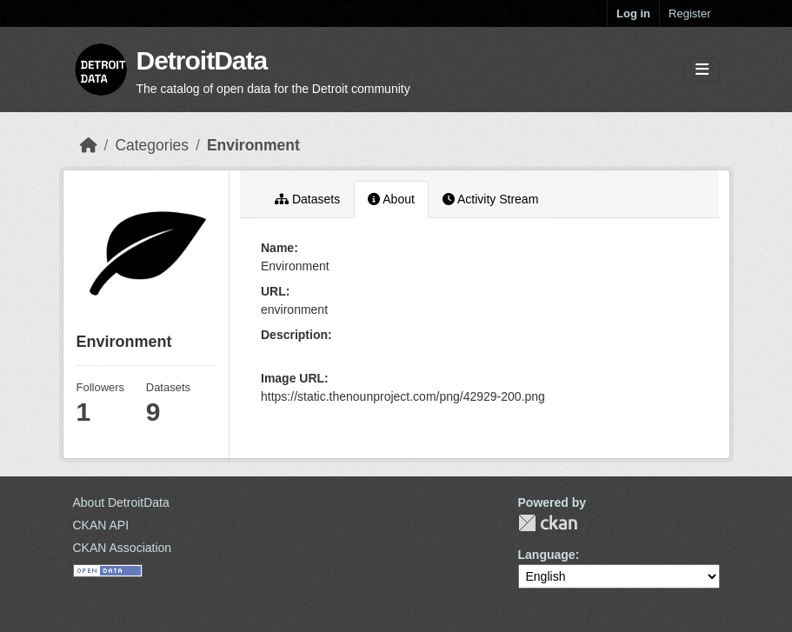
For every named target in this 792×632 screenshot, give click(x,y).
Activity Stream (490, 199)
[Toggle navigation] (702, 70)
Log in (633, 13)
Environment (253, 145)
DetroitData (202, 60)
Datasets (307, 199)
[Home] (88, 145)
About (391, 199)
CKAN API (101, 525)
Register (689, 13)
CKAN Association (122, 548)
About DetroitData (121, 502)
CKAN (547, 523)
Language (547, 555)
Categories (152, 145)
